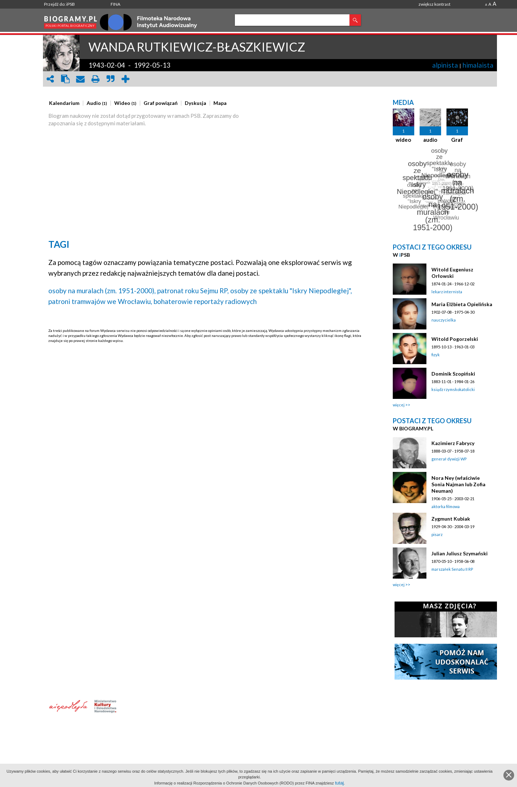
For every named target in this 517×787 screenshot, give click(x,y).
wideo (403, 139)
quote (110, 78)
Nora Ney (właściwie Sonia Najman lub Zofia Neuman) (458, 484)
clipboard (65, 78)
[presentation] (64, 103)
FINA (115, 4)
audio (430, 139)
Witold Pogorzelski (454, 339)
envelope (80, 78)
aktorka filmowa (445, 506)
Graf (457, 139)
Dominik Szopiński (453, 374)
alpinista (445, 65)
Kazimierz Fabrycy (452, 443)
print (95, 78)
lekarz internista (446, 291)
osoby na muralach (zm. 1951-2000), (102, 290)
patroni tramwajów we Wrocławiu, (100, 301)
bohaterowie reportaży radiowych (205, 301)
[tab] (66, 103)
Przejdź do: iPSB (59, 4)
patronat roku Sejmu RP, (193, 290)
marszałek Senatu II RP (452, 569)
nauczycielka (443, 320)
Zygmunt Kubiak (450, 519)
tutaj (339, 783)
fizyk (435, 354)
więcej (399, 404)
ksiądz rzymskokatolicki (453, 389)
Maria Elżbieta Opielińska (461, 304)
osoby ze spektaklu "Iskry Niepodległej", (291, 290)
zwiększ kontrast (434, 4)
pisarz (437, 534)
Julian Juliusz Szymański (459, 553)
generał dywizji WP (449, 459)
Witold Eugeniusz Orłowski (452, 272)
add (125, 78)
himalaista (478, 65)
